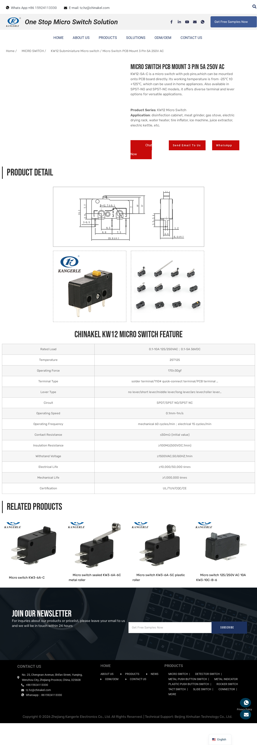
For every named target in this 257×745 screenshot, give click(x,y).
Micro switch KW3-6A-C (27, 599)
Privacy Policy (244, 731)
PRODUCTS (108, 38)
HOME (58, 38)
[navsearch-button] (252, 7)
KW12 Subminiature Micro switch (75, 51)
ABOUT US (81, 38)
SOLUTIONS (135, 38)
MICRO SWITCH (33, 51)
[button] (141, 149)
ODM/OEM (163, 38)
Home (10, 51)
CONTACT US (191, 38)
